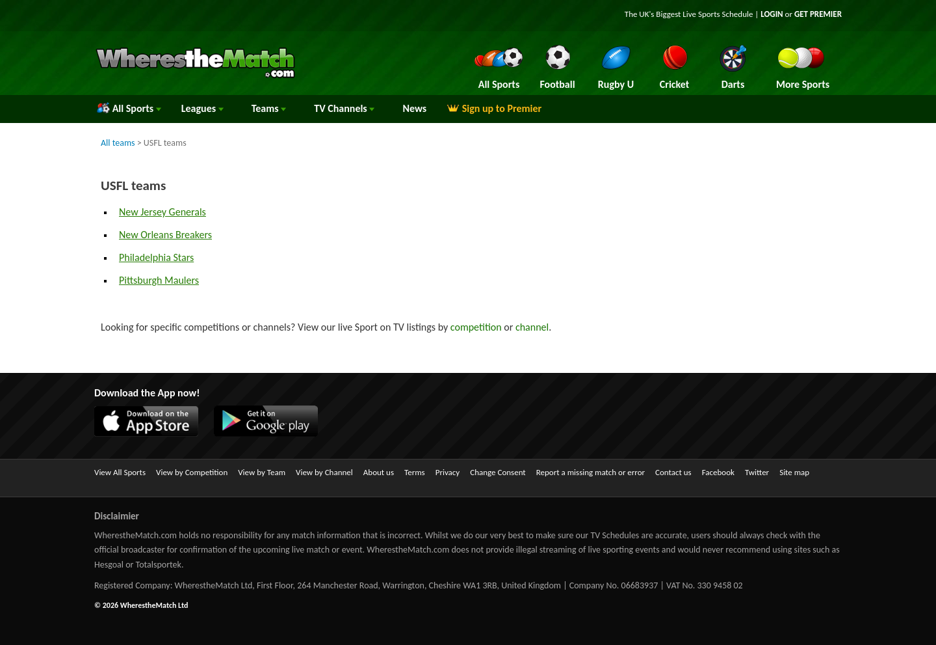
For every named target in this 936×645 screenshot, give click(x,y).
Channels (344, 108)
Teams (269, 108)
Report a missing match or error (590, 472)
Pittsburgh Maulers (159, 280)
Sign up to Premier (494, 108)
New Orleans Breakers (165, 234)
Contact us (673, 472)
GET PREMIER (818, 14)
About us (378, 472)
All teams (118, 142)
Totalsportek (158, 564)
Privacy (448, 472)
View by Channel (324, 472)
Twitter (757, 472)
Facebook (718, 472)
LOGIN (771, 14)
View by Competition (192, 472)
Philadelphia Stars (156, 257)
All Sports (129, 108)
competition (476, 327)
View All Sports (120, 472)
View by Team (261, 472)
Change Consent (497, 472)
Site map (794, 472)
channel (532, 327)
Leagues (202, 108)
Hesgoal (109, 564)
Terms (414, 472)
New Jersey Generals (162, 212)
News (414, 108)
